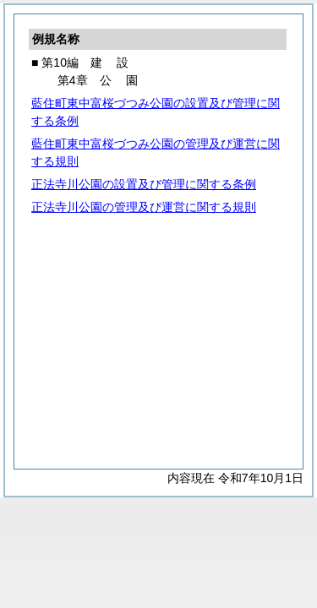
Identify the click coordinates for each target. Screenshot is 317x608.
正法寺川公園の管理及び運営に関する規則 (143, 207)
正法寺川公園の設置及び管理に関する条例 (143, 184)
